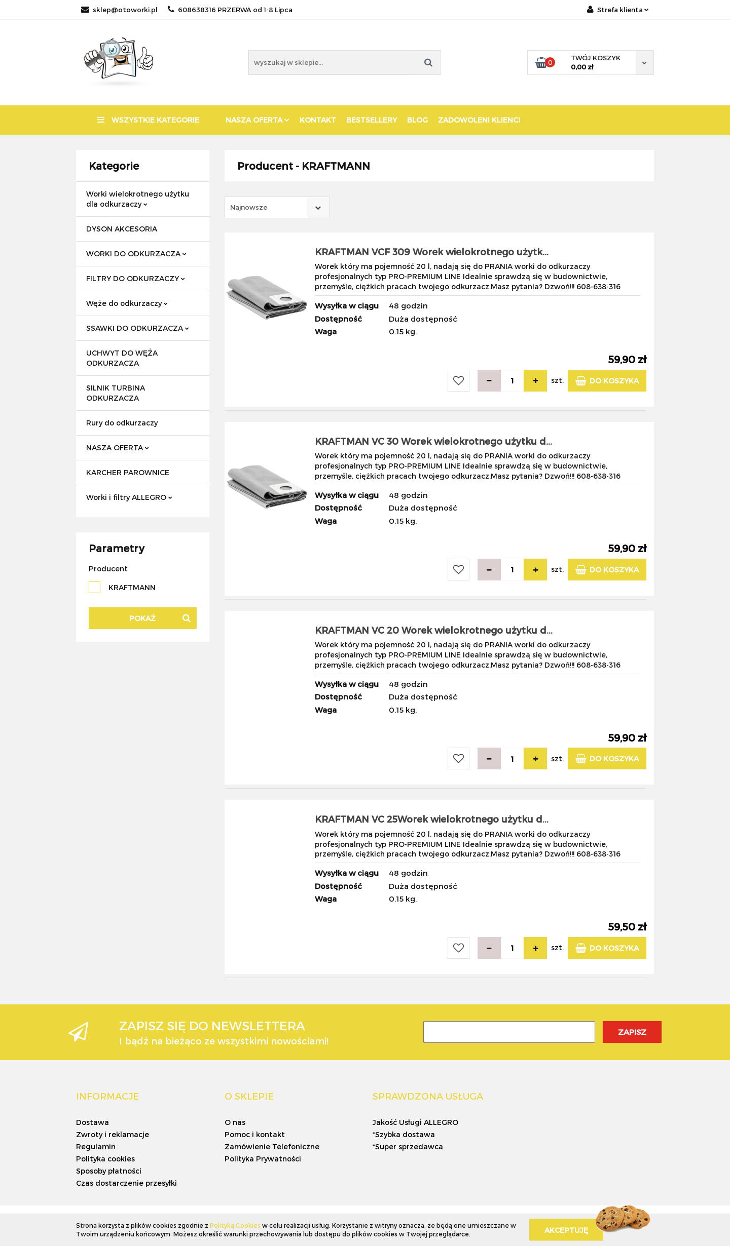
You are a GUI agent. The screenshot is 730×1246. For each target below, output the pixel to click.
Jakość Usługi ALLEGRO (415, 1122)
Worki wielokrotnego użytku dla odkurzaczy (137, 198)
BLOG (417, 119)
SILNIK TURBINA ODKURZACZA (115, 392)
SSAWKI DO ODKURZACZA (137, 328)
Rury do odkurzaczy (122, 422)
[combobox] (277, 207)
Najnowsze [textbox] (248, 207)
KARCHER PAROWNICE (127, 472)
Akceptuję (566, 1229)
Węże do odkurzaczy (127, 303)
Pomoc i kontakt (255, 1134)
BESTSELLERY (371, 119)
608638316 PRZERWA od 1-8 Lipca (230, 10)
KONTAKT (318, 119)
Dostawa (92, 1122)
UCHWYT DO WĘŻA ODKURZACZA (122, 357)
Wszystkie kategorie (148, 119)
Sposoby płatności (108, 1170)
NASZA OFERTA (257, 119)
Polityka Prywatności (263, 1158)
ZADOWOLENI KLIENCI (479, 119)
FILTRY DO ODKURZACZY (135, 278)
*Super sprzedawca (408, 1146)
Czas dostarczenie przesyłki (126, 1183)
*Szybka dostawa (404, 1134)
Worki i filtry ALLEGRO (129, 497)
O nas (235, 1122)
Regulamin (96, 1146)
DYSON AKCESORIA (121, 228)
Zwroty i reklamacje (112, 1134)
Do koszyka (607, 380)
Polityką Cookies (235, 1225)
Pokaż (142, 618)
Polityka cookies (105, 1158)
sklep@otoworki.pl (119, 10)
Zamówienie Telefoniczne (272, 1146)
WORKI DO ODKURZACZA (136, 253)
